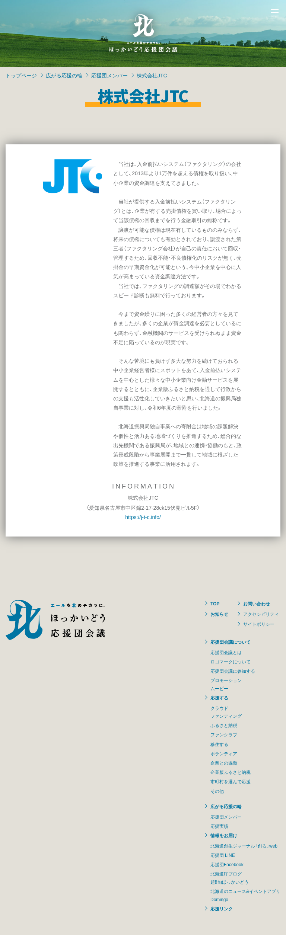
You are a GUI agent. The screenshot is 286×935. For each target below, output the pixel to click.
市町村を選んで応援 (230, 781)
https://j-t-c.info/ (143, 517)
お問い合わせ (256, 603)
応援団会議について (230, 641)
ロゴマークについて (230, 661)
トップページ (21, 75)
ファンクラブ (223, 734)
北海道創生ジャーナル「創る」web (243, 845)
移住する (219, 744)
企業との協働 (223, 762)
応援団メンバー (109, 75)
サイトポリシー (258, 624)
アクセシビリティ (261, 614)
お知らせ (219, 614)
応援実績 (219, 826)
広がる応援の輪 (64, 75)
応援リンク (221, 908)
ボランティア (223, 753)
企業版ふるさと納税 (230, 772)
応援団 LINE (222, 855)
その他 (217, 791)
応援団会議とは (226, 652)
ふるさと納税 (223, 725)
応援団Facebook (227, 864)
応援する (219, 697)
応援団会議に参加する (232, 670)
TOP (214, 603)
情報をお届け (223, 835)
